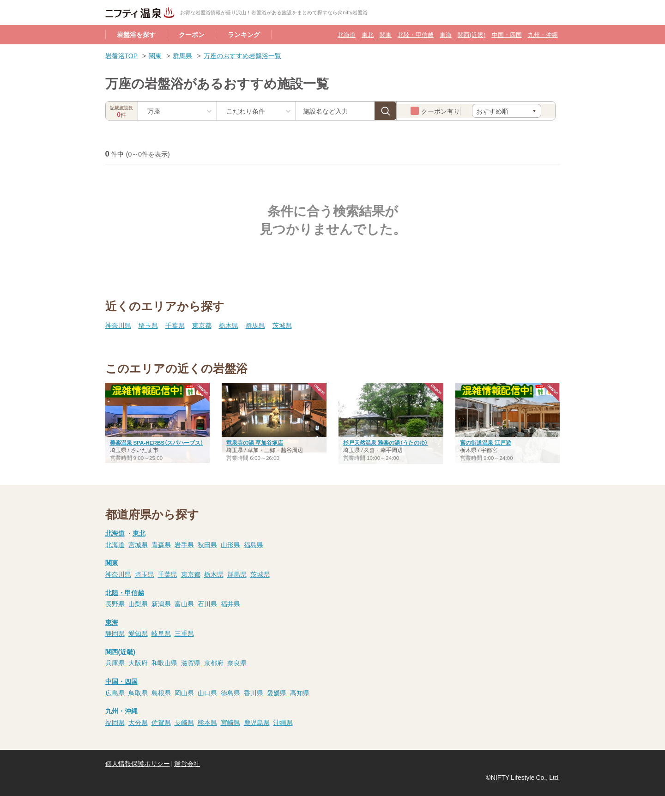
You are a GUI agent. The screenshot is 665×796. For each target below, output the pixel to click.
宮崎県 (230, 722)
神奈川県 (118, 325)
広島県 (115, 692)
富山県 (184, 603)
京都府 (214, 662)
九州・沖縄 (543, 34)
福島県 (253, 544)
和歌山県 (164, 662)
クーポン (192, 34)
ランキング (244, 34)
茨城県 (282, 325)
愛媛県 (276, 692)
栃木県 (228, 325)
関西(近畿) (471, 34)
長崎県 (184, 722)
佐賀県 (161, 722)
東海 (446, 34)
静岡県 (115, 633)
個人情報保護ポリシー (137, 763)
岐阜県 (161, 633)
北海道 (347, 34)
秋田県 (207, 544)
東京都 (202, 325)
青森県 (161, 544)
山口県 (207, 692)
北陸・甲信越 (416, 34)
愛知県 (138, 633)
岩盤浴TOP (121, 55)
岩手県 (184, 544)
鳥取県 (138, 692)
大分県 (138, 722)
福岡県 (115, 722)
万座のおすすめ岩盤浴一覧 (242, 55)
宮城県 (138, 544)
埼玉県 (148, 325)
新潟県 (161, 603)
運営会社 (187, 763)
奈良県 (237, 662)
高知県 (299, 692)
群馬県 (182, 55)
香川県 (253, 692)
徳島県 (230, 692)
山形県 (230, 544)
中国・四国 (507, 34)
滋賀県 (190, 662)
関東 (386, 34)
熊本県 (207, 722)
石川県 (207, 603)
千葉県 (175, 325)
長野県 (115, 603)
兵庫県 (115, 662)
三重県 (184, 633)
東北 (368, 34)
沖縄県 (283, 722)
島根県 (161, 692)
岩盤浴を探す (136, 34)
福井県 (230, 603)
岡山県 (184, 692)
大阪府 (138, 662)
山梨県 (138, 603)
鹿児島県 (257, 722)
